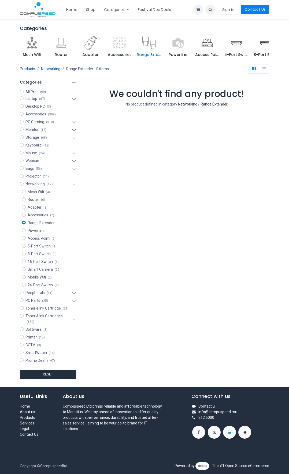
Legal (24, 429)
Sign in (228, 9)
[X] (214, 432)
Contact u (206, 406)
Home (25, 406)
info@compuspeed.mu (217, 412)
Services (27, 423)
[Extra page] (244, 432)
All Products (35, 92)
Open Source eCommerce (247, 466)
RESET (48, 374)
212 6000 (206, 417)
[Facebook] (198, 432)
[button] (210, 10)
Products (27, 69)
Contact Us (255, 9)
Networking (50, 69)
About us (27, 412)
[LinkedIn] (229, 432)
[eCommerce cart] (198, 10)
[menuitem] (72, 10)
